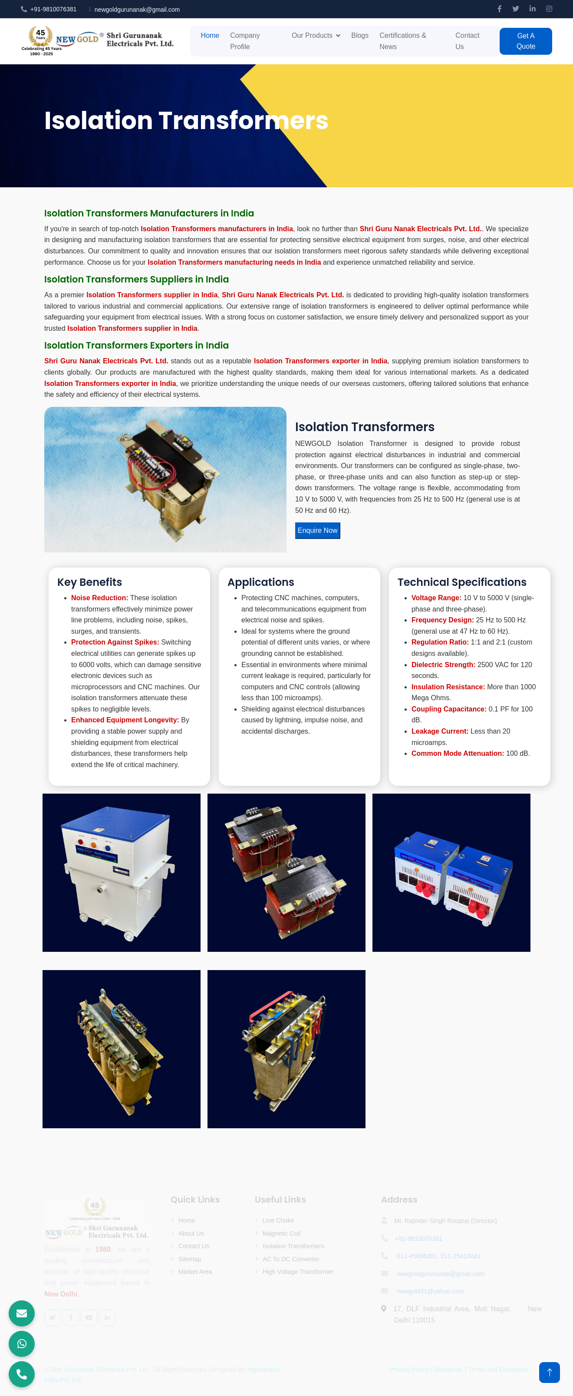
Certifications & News (402, 41)
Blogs (360, 35)
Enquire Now (318, 530)
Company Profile (245, 41)
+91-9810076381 (53, 9)
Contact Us (467, 41)
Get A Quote (526, 41)
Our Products (312, 35)
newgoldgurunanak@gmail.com (137, 9)
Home (210, 35)
